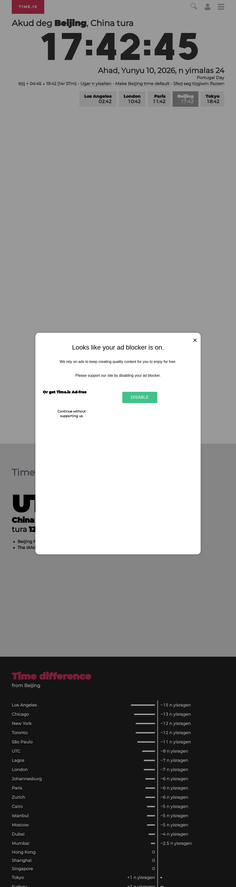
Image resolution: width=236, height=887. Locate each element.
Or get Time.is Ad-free (64, 392)
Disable (140, 397)
